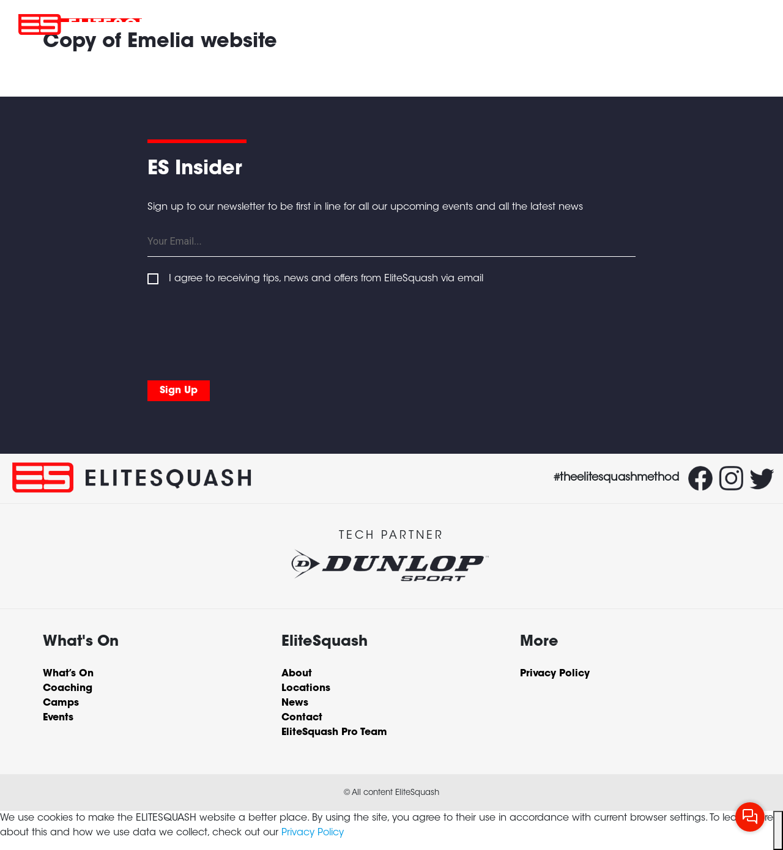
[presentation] (240, 330)
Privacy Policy (312, 833)
